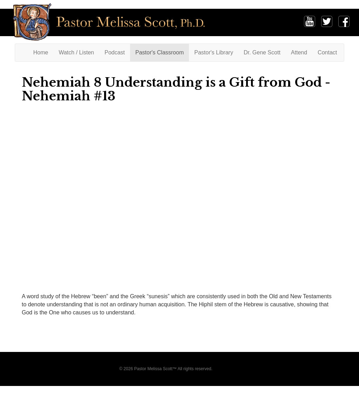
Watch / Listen (76, 52)
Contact (327, 52)
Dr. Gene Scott (262, 52)
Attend (299, 52)
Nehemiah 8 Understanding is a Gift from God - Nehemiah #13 (176, 89)
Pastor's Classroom (159, 52)
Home (43, 52)
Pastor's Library (213, 52)
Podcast (114, 52)
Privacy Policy (227, 368)
